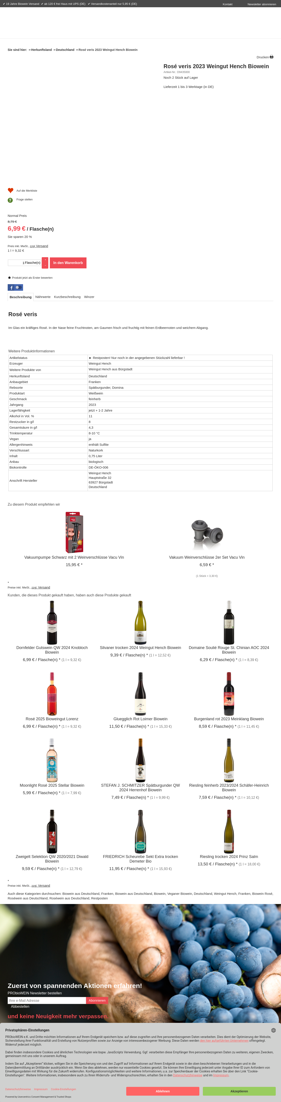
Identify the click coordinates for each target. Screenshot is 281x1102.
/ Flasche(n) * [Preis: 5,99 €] (41, 705)
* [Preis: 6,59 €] (207, 477)
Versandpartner (250, 1015)
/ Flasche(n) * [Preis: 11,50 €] (129, 639)
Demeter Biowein (244, 979)
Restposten (99, 811)
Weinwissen (246, 957)
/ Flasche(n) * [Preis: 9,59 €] (40, 781)
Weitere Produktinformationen (31, 264)
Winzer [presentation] (89, 209)
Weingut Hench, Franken (232, 806)
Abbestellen (20, 919)
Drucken (263, 57)
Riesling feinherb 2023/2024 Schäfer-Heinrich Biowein (229, 700)
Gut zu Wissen (242, 992)
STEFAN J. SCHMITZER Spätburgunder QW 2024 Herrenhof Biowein (140, 700)
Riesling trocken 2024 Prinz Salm (229, 769)
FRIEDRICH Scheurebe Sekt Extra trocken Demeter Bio (140, 771)
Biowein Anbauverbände (249, 986)
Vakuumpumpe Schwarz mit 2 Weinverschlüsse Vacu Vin (74, 470)
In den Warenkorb (224, 150)
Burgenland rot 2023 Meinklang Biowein (229, 631)
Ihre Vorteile (95, 1015)
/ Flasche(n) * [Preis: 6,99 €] (41, 572)
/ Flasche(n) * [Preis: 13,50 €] (218, 776)
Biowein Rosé (262, 806)
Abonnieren (97, 913)
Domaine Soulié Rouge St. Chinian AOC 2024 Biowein (229, 562)
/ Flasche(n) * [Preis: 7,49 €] (130, 710)
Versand (198, 133)
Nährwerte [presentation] (42, 209)
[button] (15, 200)
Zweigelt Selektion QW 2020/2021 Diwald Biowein (52, 771)
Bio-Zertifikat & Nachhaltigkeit (54, 957)
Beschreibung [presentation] (21, 210)
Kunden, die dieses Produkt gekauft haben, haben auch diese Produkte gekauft (69, 508)
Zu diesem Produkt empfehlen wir (34, 417)
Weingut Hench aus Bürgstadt (110, 282)
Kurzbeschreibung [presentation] (67, 209)
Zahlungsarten (158, 1015)
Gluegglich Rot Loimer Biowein (140, 631)
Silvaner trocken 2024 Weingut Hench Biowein (140, 560)
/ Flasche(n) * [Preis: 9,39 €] (129, 568)
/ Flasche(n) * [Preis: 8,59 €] (217, 639)
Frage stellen (180, 180)
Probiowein (60, 1015)
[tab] (21, 210)
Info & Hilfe (20, 1015)
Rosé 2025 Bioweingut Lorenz (52, 631)
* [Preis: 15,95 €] (74, 477)
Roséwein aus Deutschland (28, 811)
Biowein (160, 806)
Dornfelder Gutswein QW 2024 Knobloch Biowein (52, 562)
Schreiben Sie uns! (168, 995)
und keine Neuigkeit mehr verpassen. (58, 929)
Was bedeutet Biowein (247, 966)
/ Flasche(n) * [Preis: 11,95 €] (129, 781)
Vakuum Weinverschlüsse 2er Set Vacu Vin (207, 470)
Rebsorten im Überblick (248, 973)
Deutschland (203, 806)
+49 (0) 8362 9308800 (167, 986)
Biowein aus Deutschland (80, 806)
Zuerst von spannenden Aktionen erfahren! (75, 898)
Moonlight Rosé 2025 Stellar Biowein (52, 698)
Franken (107, 806)
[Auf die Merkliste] (178, 172)
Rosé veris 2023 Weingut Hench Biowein (216, 66)
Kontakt (227, 4)
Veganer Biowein (179, 806)
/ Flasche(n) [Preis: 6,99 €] (187, 117)
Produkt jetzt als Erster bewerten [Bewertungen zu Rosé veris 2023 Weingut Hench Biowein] (188, 78)
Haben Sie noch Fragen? (170, 957)
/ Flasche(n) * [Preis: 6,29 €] (218, 572)
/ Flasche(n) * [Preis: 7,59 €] (217, 710)
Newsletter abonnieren (262, 4)
